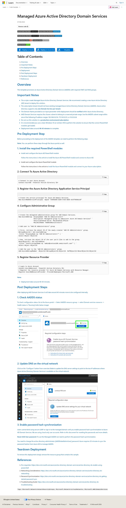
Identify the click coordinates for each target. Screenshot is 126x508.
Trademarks (83, 504)
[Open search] (117, 3)
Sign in (121, 3)
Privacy (44, 504)
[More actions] (122, 7)
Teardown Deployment (29, 76)
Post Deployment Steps (29, 73)
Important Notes (27, 65)
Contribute (36, 504)
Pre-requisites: (26, 465)
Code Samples (13, 7)
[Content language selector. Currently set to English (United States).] (11, 499)
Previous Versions (18, 504)
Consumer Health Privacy (57, 504)
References (25, 79)
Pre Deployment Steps (28, 67)
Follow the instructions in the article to (34, 158)
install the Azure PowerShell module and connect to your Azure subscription (74, 166)
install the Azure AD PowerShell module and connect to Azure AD (70, 158)
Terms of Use (73, 504)
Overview (24, 62)
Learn (4, 7)
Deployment (25, 70)
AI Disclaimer (6, 504)
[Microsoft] (3, 2)
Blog (27, 504)
